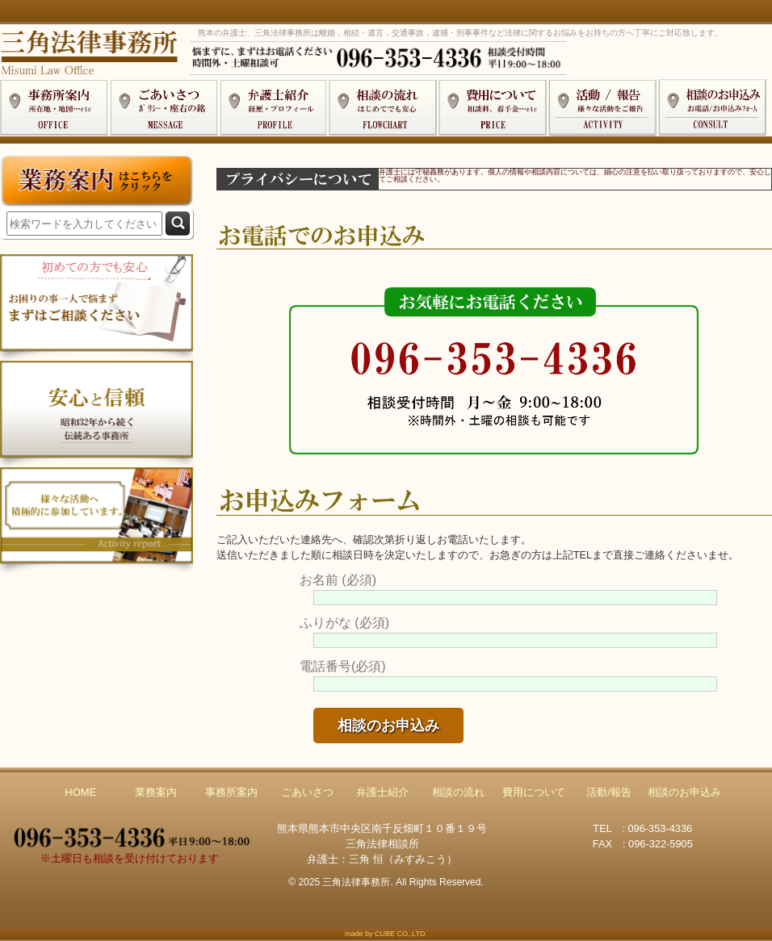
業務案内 (156, 792)
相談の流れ (458, 792)
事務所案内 (231, 792)
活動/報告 (608, 792)
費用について (533, 792)
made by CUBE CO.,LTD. (386, 934)
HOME (80, 792)
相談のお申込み (684, 792)
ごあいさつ (307, 792)
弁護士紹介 (382, 792)
